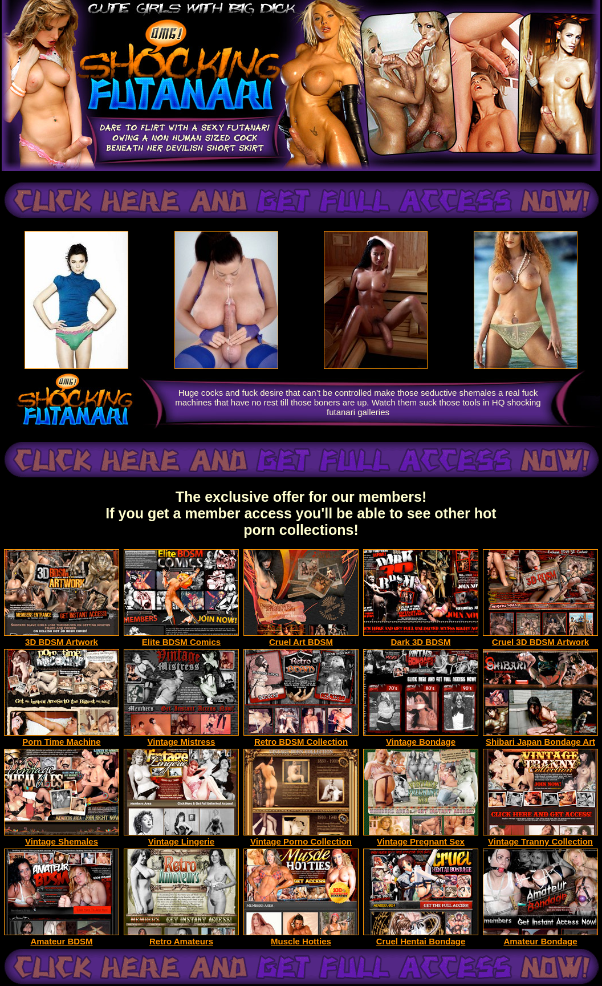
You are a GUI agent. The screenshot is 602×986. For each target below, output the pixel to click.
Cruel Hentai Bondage (420, 937)
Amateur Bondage (540, 937)
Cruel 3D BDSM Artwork (540, 638)
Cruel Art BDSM (301, 638)
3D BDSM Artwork (61, 638)
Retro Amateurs (181, 937)
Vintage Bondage (420, 737)
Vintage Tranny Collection (540, 837)
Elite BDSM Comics (181, 638)
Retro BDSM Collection (301, 737)
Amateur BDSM (61, 937)
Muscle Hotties (301, 937)
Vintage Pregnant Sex (420, 837)
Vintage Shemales (61, 837)
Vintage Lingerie (181, 837)
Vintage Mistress (181, 737)
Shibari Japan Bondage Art (540, 737)
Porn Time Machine (61, 737)
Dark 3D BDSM (420, 638)
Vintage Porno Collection (301, 837)
